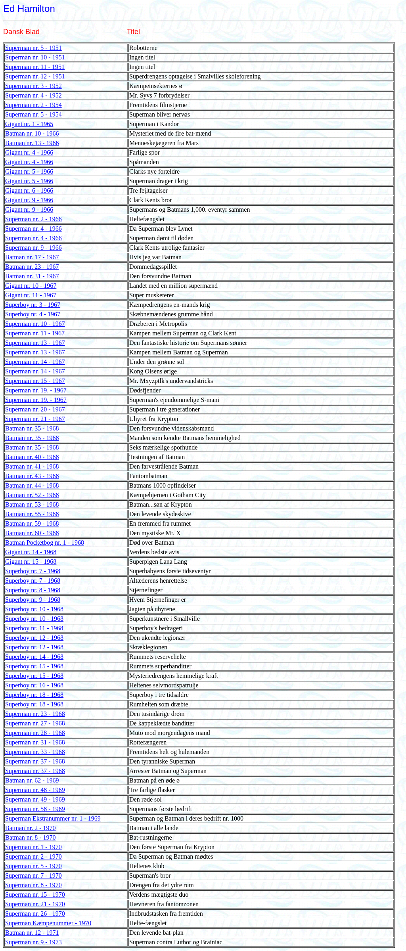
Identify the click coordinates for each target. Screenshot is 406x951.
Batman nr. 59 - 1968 (32, 523)
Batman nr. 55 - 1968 (32, 514)
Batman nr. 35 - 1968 (32, 428)
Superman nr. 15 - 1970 (35, 894)
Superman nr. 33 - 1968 (35, 751)
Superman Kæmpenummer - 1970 (48, 923)
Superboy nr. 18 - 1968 (34, 694)
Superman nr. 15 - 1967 (35, 380)
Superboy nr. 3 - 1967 (32, 304)
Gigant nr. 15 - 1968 (30, 561)
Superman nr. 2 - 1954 (33, 104)
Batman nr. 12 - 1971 (32, 932)
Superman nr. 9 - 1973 (33, 942)
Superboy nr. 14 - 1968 (34, 656)
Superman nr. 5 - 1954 (33, 114)
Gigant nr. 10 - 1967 (30, 285)
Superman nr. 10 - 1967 (35, 323)
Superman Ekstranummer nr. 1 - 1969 (53, 818)
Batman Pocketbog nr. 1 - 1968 (44, 542)
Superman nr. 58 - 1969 (35, 809)
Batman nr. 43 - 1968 (32, 476)
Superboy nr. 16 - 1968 (34, 685)
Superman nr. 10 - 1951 (35, 57)
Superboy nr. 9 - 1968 (32, 599)
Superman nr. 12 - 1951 (35, 76)
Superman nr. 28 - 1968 (35, 732)
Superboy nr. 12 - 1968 (34, 637)
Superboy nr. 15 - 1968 (34, 666)
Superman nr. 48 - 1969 (35, 789)
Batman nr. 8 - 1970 (30, 837)
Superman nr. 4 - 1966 (33, 228)
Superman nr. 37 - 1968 (35, 761)
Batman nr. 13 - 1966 (32, 143)
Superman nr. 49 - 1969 (35, 799)
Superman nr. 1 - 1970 (33, 847)
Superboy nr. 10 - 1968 (34, 609)
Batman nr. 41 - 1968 (32, 466)
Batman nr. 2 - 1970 (30, 828)
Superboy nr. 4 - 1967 (32, 314)
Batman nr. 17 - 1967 (32, 257)
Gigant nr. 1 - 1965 (29, 124)
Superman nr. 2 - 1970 (33, 856)
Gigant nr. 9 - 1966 (29, 200)
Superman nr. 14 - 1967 (35, 361)
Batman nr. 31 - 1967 (32, 276)
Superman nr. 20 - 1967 (35, 409)
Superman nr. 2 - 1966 (33, 219)
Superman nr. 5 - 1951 (33, 47)
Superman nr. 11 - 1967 (35, 333)
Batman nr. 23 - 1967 (32, 266)
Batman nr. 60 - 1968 (32, 533)
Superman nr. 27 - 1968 (35, 723)
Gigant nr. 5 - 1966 (29, 171)
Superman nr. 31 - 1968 (35, 742)
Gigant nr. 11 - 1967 (30, 295)
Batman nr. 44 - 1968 (32, 485)
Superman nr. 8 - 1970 (33, 885)
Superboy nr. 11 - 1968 (34, 628)
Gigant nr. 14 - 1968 (30, 552)
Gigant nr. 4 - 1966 (29, 152)
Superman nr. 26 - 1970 (35, 913)
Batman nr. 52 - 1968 (32, 495)
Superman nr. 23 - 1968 (35, 713)
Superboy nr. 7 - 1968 (32, 571)
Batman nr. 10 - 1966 (32, 133)
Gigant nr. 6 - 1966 (29, 190)
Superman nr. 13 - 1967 (35, 342)
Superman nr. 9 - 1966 (33, 247)
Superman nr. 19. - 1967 (36, 390)
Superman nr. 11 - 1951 (35, 66)
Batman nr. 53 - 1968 (32, 504)
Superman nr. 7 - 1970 (33, 875)
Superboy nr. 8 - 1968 (32, 590)
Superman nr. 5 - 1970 (33, 866)
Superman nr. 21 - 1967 (35, 418)
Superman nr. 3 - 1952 (33, 85)
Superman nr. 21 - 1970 (35, 904)
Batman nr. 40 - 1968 (32, 456)
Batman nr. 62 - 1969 (32, 780)
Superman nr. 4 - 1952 (33, 95)
